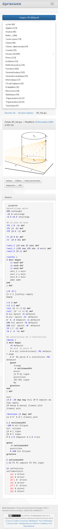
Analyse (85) (11, 32)
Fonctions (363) (12, 69)
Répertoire (10, 185)
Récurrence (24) (12, 91)
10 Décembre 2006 (44, 122)
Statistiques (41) (12, 94)
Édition (18, 181)
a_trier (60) (10, 24)
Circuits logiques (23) (15, 83)
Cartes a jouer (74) (13, 39)
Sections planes (25, 112)
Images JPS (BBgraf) (29, 17)
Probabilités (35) (12, 87)
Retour (9, 181)
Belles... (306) (11, 35)
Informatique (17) (13, 80)
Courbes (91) (11, 50)
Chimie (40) (10, 43)
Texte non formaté (32, 181)
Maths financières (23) (15, 65)
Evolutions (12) (12, 61)
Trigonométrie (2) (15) (15, 102)
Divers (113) (11, 58)
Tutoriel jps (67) (12, 106)
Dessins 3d (10, 112)
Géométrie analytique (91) (17, 76)
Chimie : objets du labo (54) (17, 46)
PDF (20, 185)
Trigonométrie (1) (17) (15, 98)
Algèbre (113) (11, 28)
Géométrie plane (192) (15, 72)
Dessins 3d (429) (13, 54)
